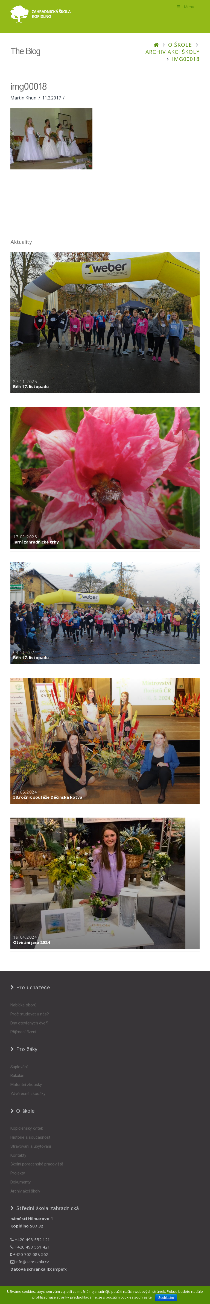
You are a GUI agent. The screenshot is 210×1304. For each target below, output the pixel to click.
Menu (185, 6)
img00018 (186, 58)
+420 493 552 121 (30, 1239)
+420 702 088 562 (29, 1254)
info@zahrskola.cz (29, 1261)
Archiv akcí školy (172, 51)
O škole (180, 44)
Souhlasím (166, 1298)
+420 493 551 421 (30, 1247)
